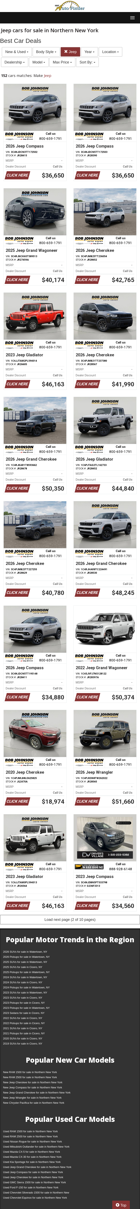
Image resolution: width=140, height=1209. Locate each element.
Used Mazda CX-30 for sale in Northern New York (32, 1156)
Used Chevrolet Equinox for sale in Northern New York (35, 1197)
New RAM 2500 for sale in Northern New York (30, 1077)
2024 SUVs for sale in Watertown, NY (25, 977)
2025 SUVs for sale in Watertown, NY (25, 961)
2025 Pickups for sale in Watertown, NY (26, 972)
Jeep (70, 52)
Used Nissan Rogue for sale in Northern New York (32, 1141)
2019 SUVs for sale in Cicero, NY (22, 1043)
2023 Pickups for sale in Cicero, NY (24, 1002)
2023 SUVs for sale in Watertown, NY (25, 992)
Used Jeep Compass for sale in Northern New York (33, 1172)
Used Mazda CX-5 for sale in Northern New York (31, 1151)
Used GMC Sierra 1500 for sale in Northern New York (34, 1182)
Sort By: (87, 62)
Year (89, 52)
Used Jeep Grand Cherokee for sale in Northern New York (37, 1167)
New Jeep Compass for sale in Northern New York (32, 1087)
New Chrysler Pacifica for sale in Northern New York (33, 1102)
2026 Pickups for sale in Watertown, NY (26, 956)
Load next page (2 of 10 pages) (70, 920)
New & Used (16, 52)
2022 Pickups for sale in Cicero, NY (24, 1023)
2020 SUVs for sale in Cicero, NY (22, 1038)
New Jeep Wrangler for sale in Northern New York (32, 1097)
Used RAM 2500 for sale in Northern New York (30, 1136)
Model (38, 62)
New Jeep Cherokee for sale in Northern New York (32, 1082)
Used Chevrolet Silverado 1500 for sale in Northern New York (36, 1193)
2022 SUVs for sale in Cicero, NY (22, 1018)
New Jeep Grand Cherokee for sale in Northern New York (36, 1092)
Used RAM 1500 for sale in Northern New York (30, 1131)
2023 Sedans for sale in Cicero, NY (23, 1013)
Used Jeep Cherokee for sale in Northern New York (33, 1177)
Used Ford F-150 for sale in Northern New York (30, 1187)
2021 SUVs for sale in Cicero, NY (22, 1028)
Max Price (62, 62)
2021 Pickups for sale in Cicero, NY (24, 1033)
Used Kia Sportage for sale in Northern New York (32, 1161)
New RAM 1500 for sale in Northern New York (30, 1072)
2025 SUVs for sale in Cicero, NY (22, 967)
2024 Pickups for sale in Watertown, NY (26, 987)
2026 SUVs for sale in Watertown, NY (25, 951)
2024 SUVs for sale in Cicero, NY (22, 982)
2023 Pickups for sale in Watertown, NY (26, 1007)
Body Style (46, 52)
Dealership (14, 62)
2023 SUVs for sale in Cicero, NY (22, 997)
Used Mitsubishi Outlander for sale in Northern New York (36, 1146)
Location (110, 52)
